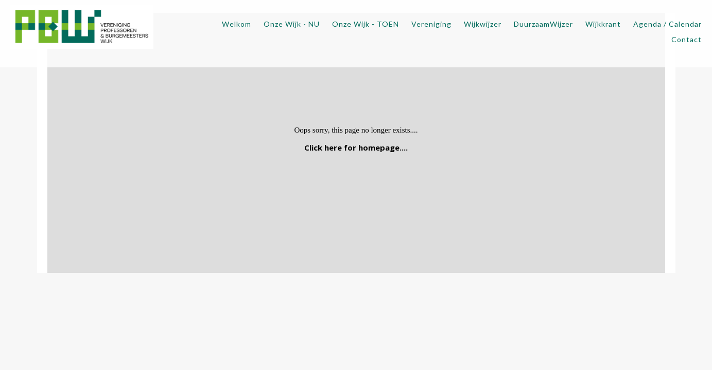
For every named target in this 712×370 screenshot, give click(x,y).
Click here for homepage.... (356, 147)
